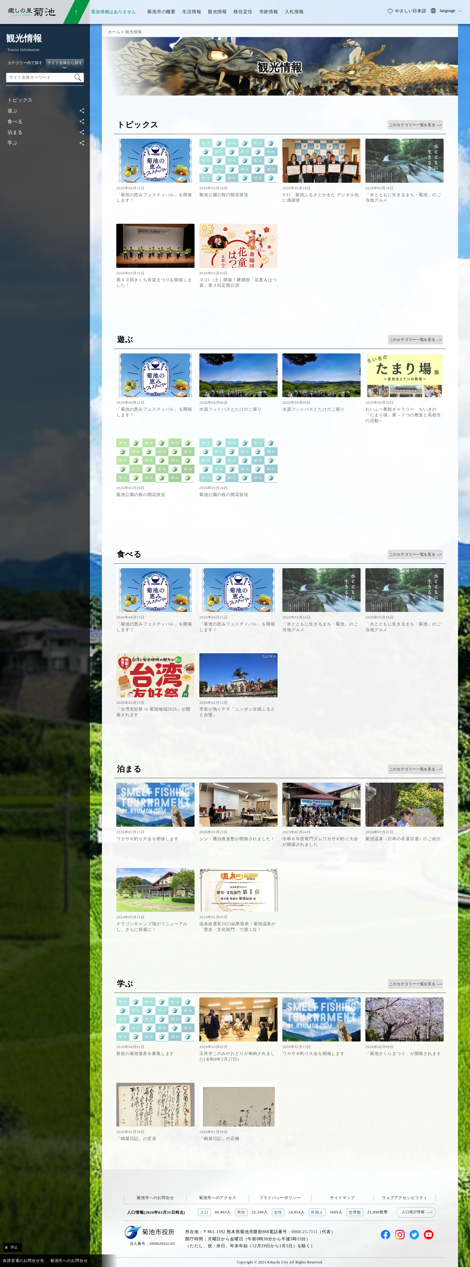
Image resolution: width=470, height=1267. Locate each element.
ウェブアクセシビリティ (405, 1197)
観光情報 (133, 32)
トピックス (20, 99)
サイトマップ (342, 1197)
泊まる (15, 132)
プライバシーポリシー (280, 1197)
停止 (14, 1247)
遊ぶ (12, 110)
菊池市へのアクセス (217, 1197)
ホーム (114, 32)
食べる (15, 121)
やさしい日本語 (410, 10)
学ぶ (12, 142)
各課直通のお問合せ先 (23, 1260)
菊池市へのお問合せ (155, 1197)
